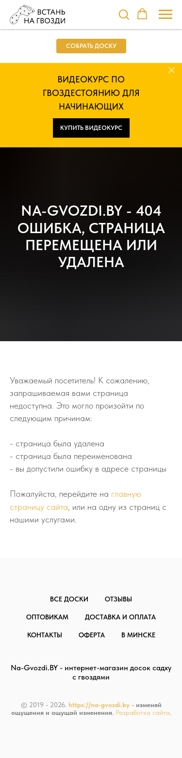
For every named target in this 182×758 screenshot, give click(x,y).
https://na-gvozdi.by (99, 705)
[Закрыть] (171, 70)
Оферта (92, 635)
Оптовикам (47, 617)
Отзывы (118, 599)
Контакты (44, 635)
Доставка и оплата (120, 617)
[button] (124, 14)
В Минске (138, 635)
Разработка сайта (143, 712)
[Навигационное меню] (165, 14)
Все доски (69, 599)
